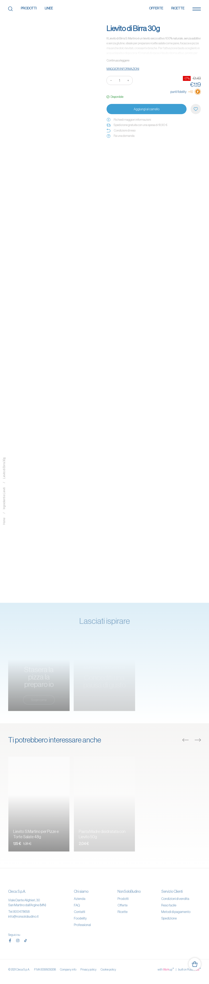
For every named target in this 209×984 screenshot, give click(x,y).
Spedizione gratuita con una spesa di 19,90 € (137, 125)
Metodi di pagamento (175, 912)
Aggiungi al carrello (146, 109)
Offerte (156, 8)
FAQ (77, 905)
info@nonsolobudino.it (23, 916)
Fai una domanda (121, 136)
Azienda (79, 898)
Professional (82, 925)
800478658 (21, 911)
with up (166, 969)
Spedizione (169, 918)
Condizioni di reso (121, 130)
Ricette (177, 8)
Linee (49, 8)
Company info (68, 969)
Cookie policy (108, 969)
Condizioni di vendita (175, 898)
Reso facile (168, 905)
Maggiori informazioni (123, 68)
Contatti (79, 912)
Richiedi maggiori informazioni (129, 119)
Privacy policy (88, 969)
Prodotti (29, 8)
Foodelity (80, 918)
